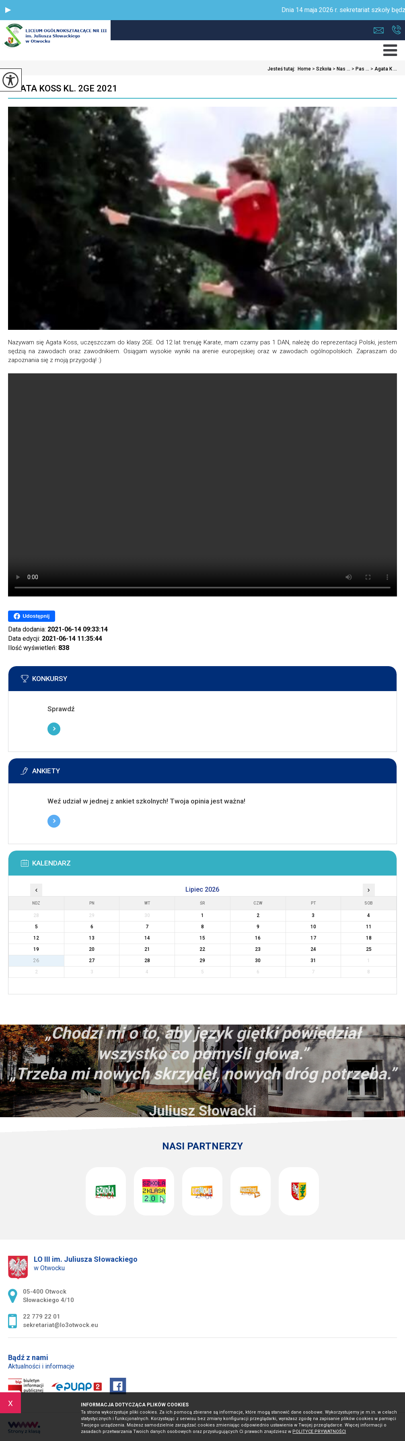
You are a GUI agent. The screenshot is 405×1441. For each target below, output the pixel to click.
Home (304, 68)
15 (202, 938)
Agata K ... (383, 68)
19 (36, 949)
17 (313, 938)
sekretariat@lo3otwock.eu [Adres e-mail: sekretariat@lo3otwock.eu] (60, 1325)
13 (92, 938)
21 (147, 949)
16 (258, 938)
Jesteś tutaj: (282, 68)
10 (313, 927)
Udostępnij (31, 616)
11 (369, 927)
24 (313, 949)
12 (36, 938)
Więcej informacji (53, 729)
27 (92, 960)
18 (369, 938)
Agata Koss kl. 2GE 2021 (62, 88)
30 (258, 960)
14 (147, 938)
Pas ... (359, 68)
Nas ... (340, 68)
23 (258, 949)
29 (202, 960)
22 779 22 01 (396, 29)
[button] (8, 10)
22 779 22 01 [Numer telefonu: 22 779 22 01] (41, 1316)
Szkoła (321, 68)
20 (92, 949)
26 (36, 960)
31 (313, 960)
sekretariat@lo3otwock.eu (379, 30)
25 (369, 949)
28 (147, 960)
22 (202, 949)
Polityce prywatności (319, 1431)
